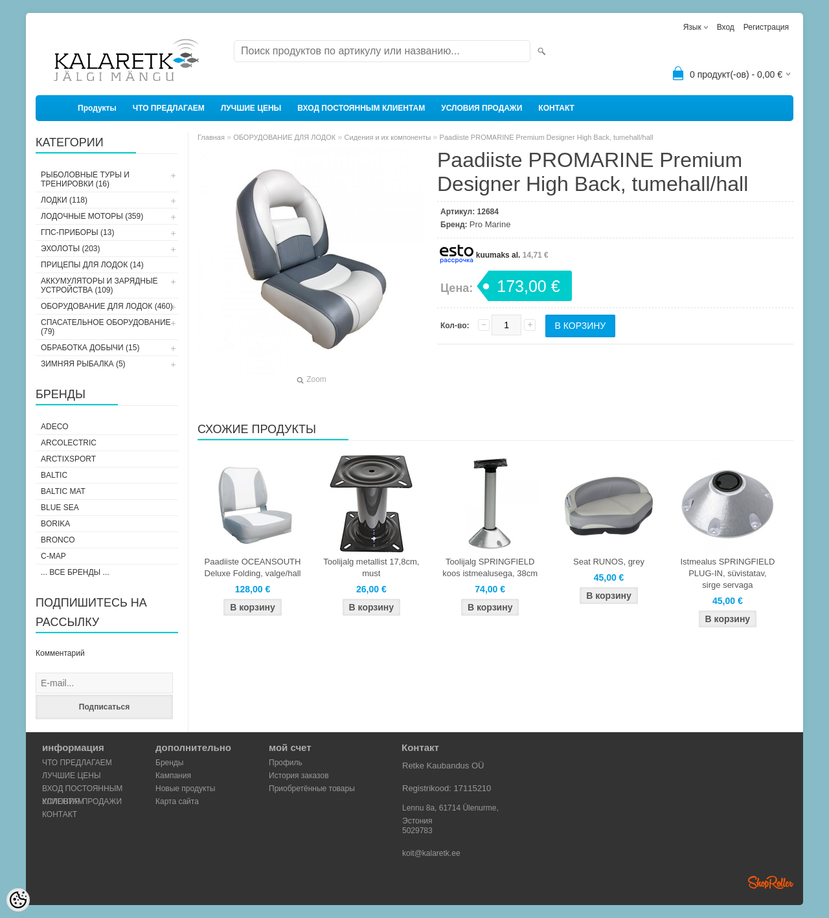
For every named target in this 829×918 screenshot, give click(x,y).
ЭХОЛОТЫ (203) (70, 248)
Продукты (97, 108)
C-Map (53, 556)
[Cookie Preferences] (18, 900)
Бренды (169, 762)
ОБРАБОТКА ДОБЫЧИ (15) (90, 347)
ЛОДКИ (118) (64, 200)
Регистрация (766, 27)
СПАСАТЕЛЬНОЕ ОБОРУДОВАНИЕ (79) (106, 327)
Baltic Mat (63, 491)
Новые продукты (185, 788)
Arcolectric (69, 442)
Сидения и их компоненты (388, 137)
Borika (55, 523)
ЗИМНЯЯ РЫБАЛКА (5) (83, 363)
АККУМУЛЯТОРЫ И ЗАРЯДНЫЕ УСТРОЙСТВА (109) (99, 285)
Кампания (173, 775)
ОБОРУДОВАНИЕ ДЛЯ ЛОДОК (284, 137)
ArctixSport (68, 459)
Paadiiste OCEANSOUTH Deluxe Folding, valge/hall (253, 567)
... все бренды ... (75, 572)
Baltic (54, 475)
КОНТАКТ (556, 108)
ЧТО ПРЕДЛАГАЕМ (169, 108)
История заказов (299, 775)
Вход (725, 27)
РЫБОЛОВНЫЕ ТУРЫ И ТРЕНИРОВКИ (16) (85, 179)
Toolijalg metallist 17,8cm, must (371, 567)
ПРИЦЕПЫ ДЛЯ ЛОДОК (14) (92, 264)
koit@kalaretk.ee (431, 853)
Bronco (58, 539)
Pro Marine (490, 224)
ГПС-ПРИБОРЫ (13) (77, 232)
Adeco (55, 426)
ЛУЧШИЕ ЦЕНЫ (251, 108)
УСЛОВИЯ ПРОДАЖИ (481, 108)
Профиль (285, 762)
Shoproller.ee (770, 882)
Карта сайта (177, 801)
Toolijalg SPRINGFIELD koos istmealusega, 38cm (490, 567)
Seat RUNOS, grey (608, 561)
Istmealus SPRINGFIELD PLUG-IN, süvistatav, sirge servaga (727, 573)
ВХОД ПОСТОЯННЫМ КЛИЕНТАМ (361, 108)
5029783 (417, 830)
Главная (211, 137)
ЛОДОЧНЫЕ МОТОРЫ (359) (92, 216)
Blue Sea (60, 507)
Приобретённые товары (312, 788)
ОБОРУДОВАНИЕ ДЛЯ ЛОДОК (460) (107, 306)
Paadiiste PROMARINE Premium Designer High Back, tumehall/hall (546, 137)
